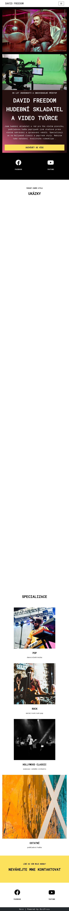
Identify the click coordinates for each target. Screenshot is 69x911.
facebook (18, 169)
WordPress (45, 909)
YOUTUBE (50, 169)
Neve (21, 909)
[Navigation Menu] (61, 3)
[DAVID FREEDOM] (14, 3)
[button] (34, 148)
